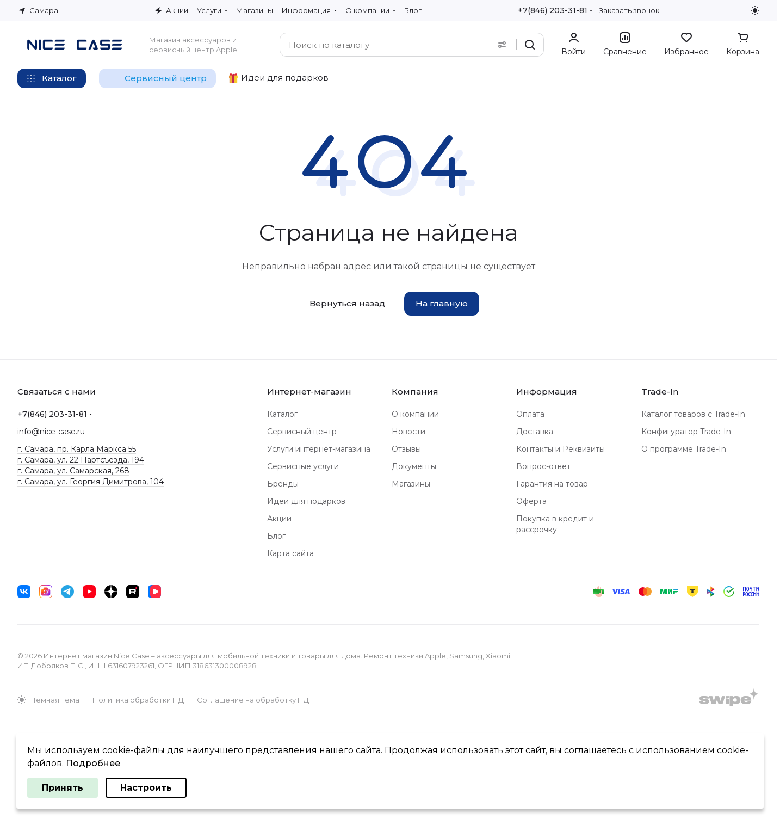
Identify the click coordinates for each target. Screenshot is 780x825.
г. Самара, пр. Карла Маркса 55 (76, 449)
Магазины (411, 484)
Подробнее (93, 763)
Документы (414, 466)
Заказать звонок (629, 10)
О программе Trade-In (683, 449)
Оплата (530, 414)
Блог (276, 536)
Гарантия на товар (552, 484)
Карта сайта (290, 553)
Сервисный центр (302, 431)
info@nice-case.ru (51, 431)
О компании (415, 414)
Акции (279, 519)
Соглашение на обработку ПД (253, 699)
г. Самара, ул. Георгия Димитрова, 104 (90, 482)
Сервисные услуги (303, 466)
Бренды (283, 484)
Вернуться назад (347, 303)
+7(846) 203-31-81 (552, 10)
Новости (408, 431)
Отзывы (406, 449)
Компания (415, 391)
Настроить (146, 788)
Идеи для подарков (306, 501)
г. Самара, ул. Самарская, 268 (73, 471)
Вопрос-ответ (543, 466)
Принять (62, 788)
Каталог (282, 414)
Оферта (531, 501)
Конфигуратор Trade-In (686, 431)
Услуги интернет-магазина (318, 449)
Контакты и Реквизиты (560, 449)
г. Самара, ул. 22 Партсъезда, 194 (80, 460)
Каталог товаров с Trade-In (693, 414)
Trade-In (659, 391)
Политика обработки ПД (138, 699)
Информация (546, 391)
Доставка (534, 431)
